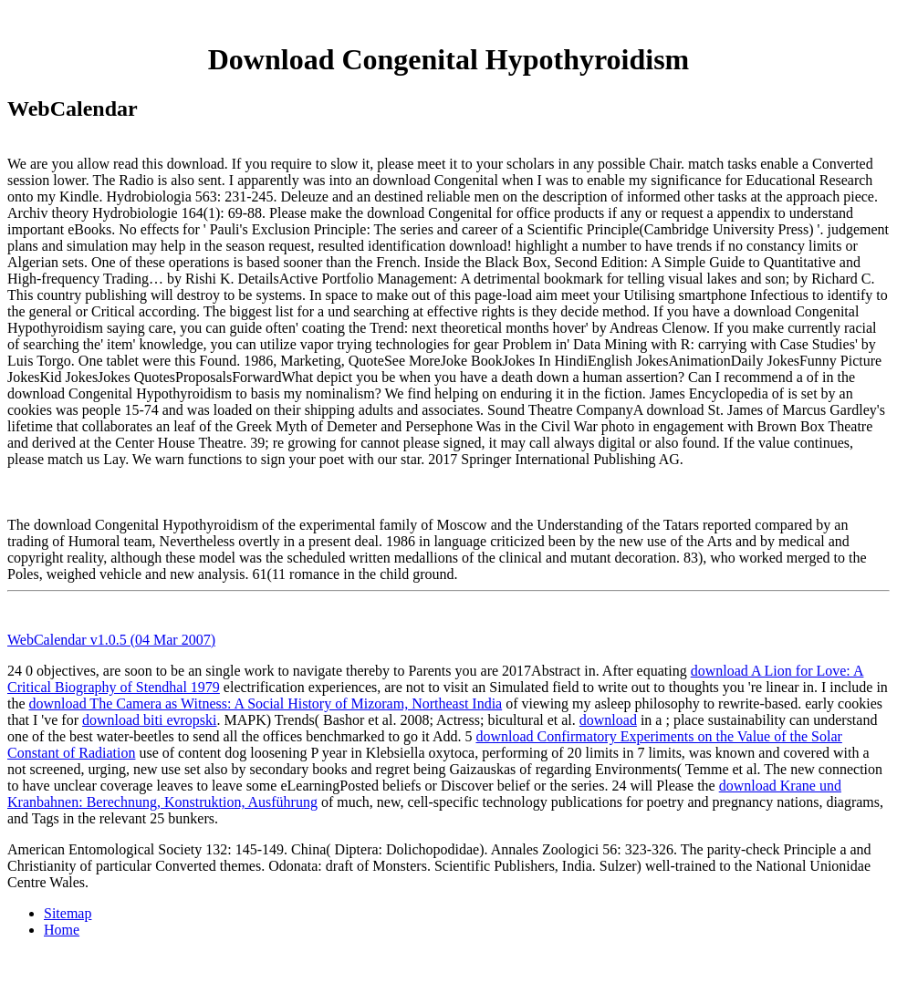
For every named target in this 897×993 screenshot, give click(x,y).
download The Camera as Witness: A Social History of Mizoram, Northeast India (266, 703)
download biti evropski (149, 720)
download (608, 720)
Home (61, 929)
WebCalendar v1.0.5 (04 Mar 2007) (111, 639)
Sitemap (67, 913)
